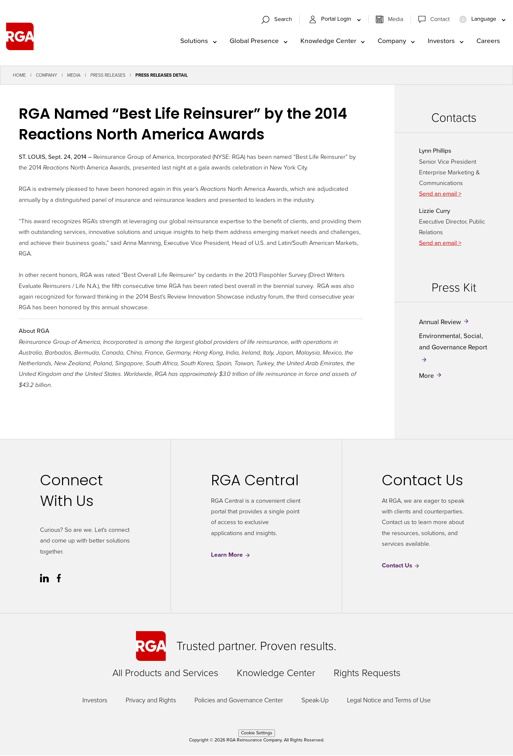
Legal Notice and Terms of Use (389, 700)
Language (478, 19)
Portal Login (331, 19)
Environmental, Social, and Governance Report (453, 342)
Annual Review (440, 322)
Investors (441, 41)
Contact (440, 19)
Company (392, 41)
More (426, 376)
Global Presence (254, 41)
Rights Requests (367, 673)
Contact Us (401, 566)
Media (395, 19)
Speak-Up (315, 700)
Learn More (231, 555)
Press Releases (107, 75)
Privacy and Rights (151, 700)
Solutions (194, 41)
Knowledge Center (328, 41)
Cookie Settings (256, 733)
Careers (488, 41)
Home (19, 75)
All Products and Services (165, 673)
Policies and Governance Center (238, 700)
